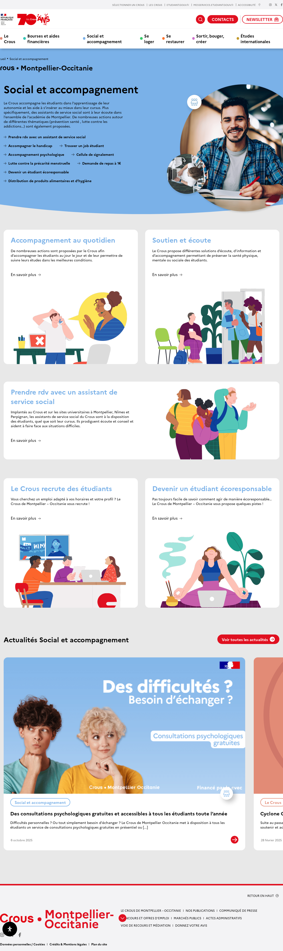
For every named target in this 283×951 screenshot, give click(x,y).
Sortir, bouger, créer (210, 38)
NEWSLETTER (262, 19)
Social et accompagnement (104, 38)
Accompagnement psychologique (36, 154)
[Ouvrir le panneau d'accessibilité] (9, 929)
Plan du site (99, 944)
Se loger (149, 38)
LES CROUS (155, 5)
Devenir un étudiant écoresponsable (38, 172)
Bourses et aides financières (43, 38)
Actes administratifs (224, 918)
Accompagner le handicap (30, 145)
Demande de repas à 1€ (101, 163)
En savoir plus (23, 274)
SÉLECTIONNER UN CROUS (128, 5)
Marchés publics (187, 918)
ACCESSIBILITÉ (249, 4)
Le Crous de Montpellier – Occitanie (151, 910)
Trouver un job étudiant (84, 145)
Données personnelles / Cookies (22, 944)
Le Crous (9, 38)
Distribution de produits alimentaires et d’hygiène (49, 180)
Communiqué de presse (238, 910)
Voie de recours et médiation (146, 925)
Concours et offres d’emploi (145, 918)
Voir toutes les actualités (248, 639)
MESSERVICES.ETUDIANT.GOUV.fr (213, 5)
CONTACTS (223, 19)
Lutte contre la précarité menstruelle (39, 163)
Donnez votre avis (191, 925)
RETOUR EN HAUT (260, 896)
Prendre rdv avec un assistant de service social (47, 137)
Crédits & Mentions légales (68, 944)
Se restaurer (175, 38)
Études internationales (255, 38)
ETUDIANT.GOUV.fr (178, 5)
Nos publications (200, 910)
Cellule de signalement (95, 154)
